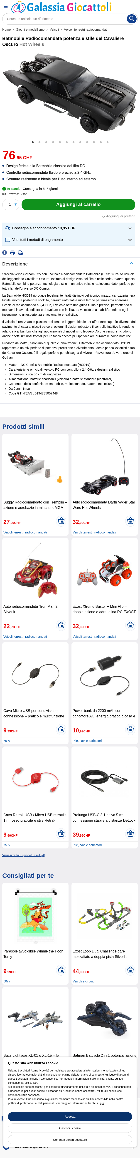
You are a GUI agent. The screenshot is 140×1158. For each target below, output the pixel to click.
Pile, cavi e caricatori (87, 741)
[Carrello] (132, 7)
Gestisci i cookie (70, 1128)
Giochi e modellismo (30, 29)
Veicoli (54, 29)
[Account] (120, 7)
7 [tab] (73, 142)
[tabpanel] (70, 93)
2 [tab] (39, 142)
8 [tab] (80, 142)
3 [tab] (46, 142)
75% (6, 741)
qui (102, 1103)
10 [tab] (94, 142)
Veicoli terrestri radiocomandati (85, 29)
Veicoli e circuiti (83, 981)
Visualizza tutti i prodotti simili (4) (23, 855)
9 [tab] (87, 142)
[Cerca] (132, 18)
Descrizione (15, 263)
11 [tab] (100, 142)
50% (6, 981)
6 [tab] (66, 142)
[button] (68, 228)
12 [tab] (107, 142)
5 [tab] (60, 142)
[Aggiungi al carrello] (78, 204)
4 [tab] (53, 142)
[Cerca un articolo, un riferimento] (70, 19)
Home (7, 29)
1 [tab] (32, 142)
